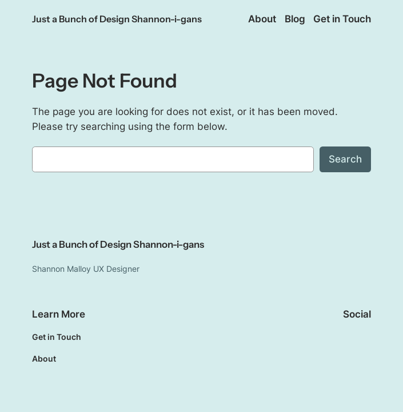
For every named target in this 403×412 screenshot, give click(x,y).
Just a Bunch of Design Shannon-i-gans (117, 19)
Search (345, 159)
